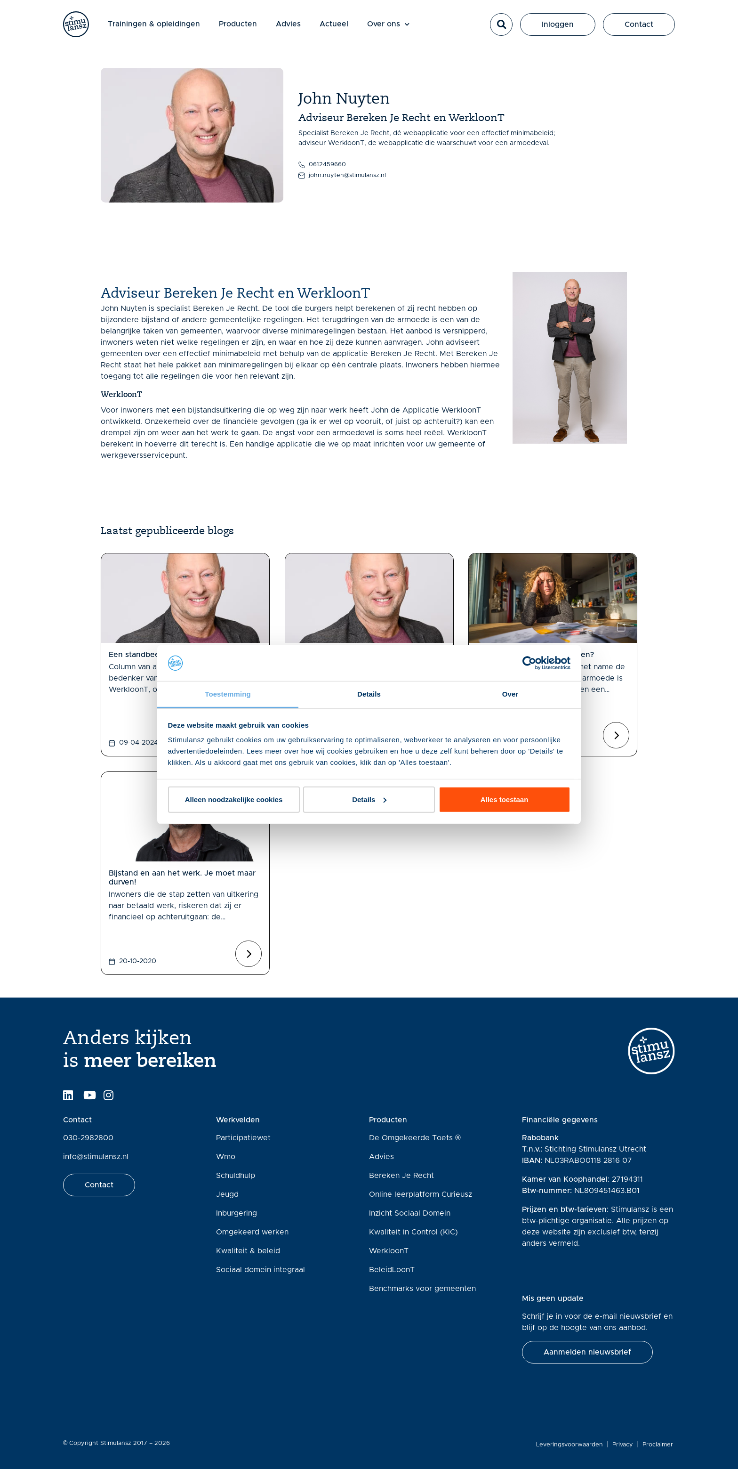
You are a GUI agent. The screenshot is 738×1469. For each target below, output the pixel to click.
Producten (251, 30)
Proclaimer (659, 1445)
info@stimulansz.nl (95, 1157)
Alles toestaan (505, 799)
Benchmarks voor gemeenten (422, 1288)
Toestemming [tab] (228, 694)
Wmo (225, 1157)
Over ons (401, 30)
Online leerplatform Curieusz (420, 1194)
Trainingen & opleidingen (166, 30)
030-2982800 (88, 1138)
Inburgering (236, 1213)
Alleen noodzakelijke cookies (234, 799)
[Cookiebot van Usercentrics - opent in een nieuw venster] (529, 663)
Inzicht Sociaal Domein (409, 1213)
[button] (501, 30)
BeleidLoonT (392, 1270)
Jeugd (227, 1194)
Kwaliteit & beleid (248, 1251)
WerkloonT (389, 1251)
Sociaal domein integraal (260, 1270)
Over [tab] (510, 694)
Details (369, 799)
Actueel (346, 30)
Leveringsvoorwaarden (571, 1445)
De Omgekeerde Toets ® (415, 1138)
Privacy (624, 1445)
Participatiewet (243, 1138)
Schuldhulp (235, 1175)
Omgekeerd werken (252, 1232)
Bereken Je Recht (401, 1175)
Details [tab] (369, 694)
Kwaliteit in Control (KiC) (413, 1232)
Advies (301, 30)
